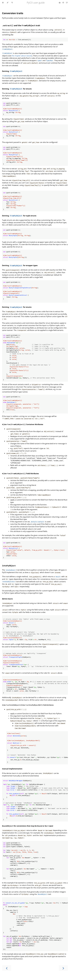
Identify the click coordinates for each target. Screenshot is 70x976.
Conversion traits (12, 13)
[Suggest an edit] (66, 2)
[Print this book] (60, 2)
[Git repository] (63, 2)
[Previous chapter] (6, 968)
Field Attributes (20, 473)
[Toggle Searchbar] (12, 2)
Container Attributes (22, 424)
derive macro (7, 599)
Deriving (5, 71)
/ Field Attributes (28, 705)
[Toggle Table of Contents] (3, 2)
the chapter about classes (22, 56)
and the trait (21, 25)
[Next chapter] (63, 968)
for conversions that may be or (27, 826)
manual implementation (12, 769)
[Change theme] (7, 2)
